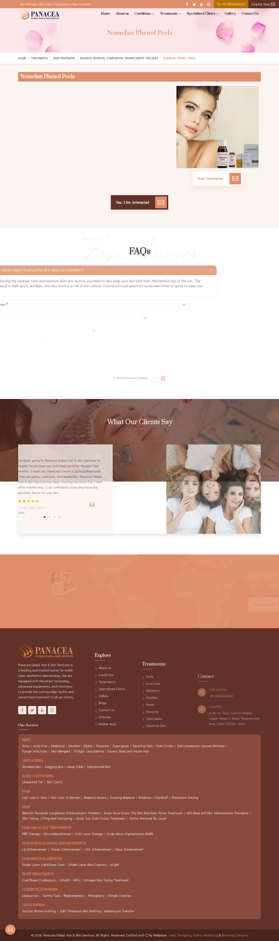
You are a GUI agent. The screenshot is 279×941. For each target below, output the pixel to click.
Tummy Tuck (51, 895)
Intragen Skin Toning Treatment (106, 880)
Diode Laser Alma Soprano (87, 864)
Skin (26, 807)
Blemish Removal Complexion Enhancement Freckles (119, 58)
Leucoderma (33, 905)
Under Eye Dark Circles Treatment (100, 818)
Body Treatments (38, 874)
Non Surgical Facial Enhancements (54, 843)
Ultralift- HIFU (70, 880)
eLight (114, 864)
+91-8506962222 (231, 4)
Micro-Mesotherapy (57, 834)
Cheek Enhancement (66, 849)
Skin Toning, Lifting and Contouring (47, 818)
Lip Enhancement (34, 849)
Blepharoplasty (74, 895)
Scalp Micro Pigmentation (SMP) (130, 834)
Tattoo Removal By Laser (147, 818)
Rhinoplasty (96, 895)
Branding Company (235, 935)
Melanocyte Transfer (119, 911)
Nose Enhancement (130, 849)
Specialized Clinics (203, 13)
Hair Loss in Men (34, 797)
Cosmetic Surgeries (40, 890)
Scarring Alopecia (122, 797)
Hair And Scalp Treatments (46, 828)
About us (122, 14)
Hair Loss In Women (65, 797)
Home (105, 14)
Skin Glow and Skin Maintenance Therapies (217, 813)
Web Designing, (180, 935)
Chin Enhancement (98, 849)
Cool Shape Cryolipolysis (39, 880)
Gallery (230, 14)
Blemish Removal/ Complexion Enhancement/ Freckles (61, 813)
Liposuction (30, 895)
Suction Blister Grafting (39, 911)
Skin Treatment (64, 58)
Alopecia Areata (95, 797)
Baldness (145, 797)
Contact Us (249, 14)
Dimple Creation (119, 895)
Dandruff (162, 797)
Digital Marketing (205, 935)
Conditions (144, 13)
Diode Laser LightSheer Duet (43, 864)
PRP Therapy (31, 834)
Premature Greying (185, 797)
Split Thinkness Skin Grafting (80, 911)
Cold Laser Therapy (89, 834)
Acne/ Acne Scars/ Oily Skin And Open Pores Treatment (143, 813)
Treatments (170, 13)
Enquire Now (263, 4)
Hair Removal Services (42, 859)
